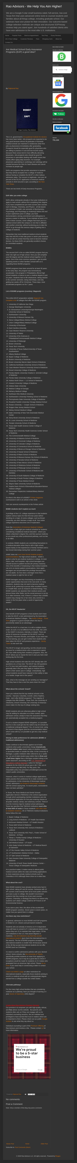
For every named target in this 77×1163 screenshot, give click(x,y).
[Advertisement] (27, 72)
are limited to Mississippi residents (32, 783)
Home (7, 35)
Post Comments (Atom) (22, 1147)
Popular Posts (16, 35)
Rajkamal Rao (13, 88)
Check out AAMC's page (15, 972)
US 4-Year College (11, 39)
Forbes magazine (36, 497)
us (42, 1028)
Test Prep (45, 35)
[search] (63, 70)
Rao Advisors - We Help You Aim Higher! (34, 6)
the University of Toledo (34, 954)
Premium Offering (37, 1026)
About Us (59, 39)
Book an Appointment (31, 35)
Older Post (44, 1144)
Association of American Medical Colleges (28, 527)
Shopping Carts (47, 39)
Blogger (57, 1156)
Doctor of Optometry (17, 994)
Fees (37, 39)
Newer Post (10, 1144)
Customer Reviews (27, 39)
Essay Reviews (56, 35)
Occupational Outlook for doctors (35, 137)
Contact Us (9, 42)
